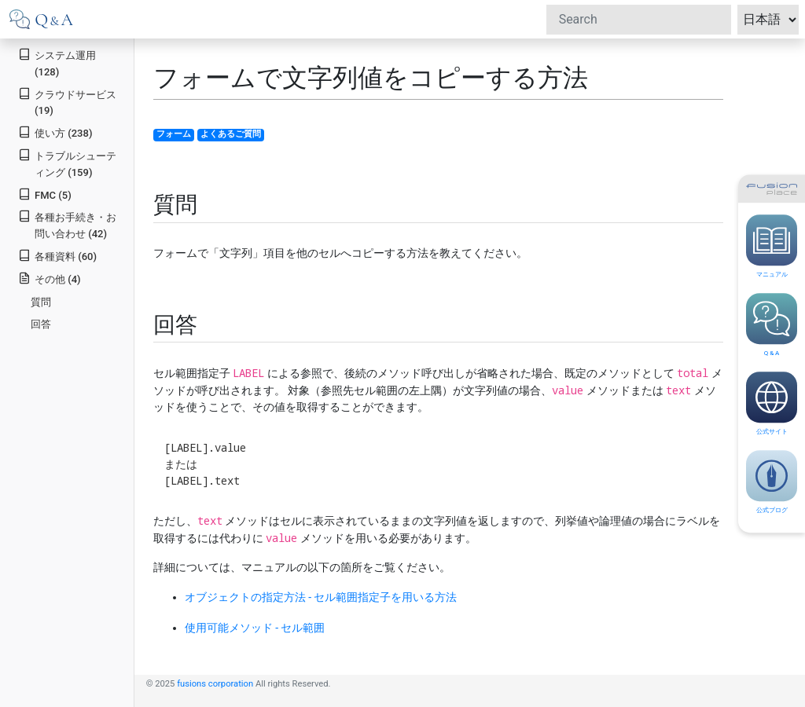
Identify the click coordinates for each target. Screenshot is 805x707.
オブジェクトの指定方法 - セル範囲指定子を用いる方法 (321, 597)
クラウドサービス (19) (67, 102)
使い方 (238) (55, 132)
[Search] (638, 20)
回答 (41, 324)
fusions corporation (215, 684)
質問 (41, 302)
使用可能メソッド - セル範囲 (255, 627)
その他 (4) (49, 278)
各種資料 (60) (57, 255)
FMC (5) (45, 194)
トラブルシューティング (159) (67, 163)
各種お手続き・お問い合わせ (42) (67, 225)
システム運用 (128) (57, 63)
